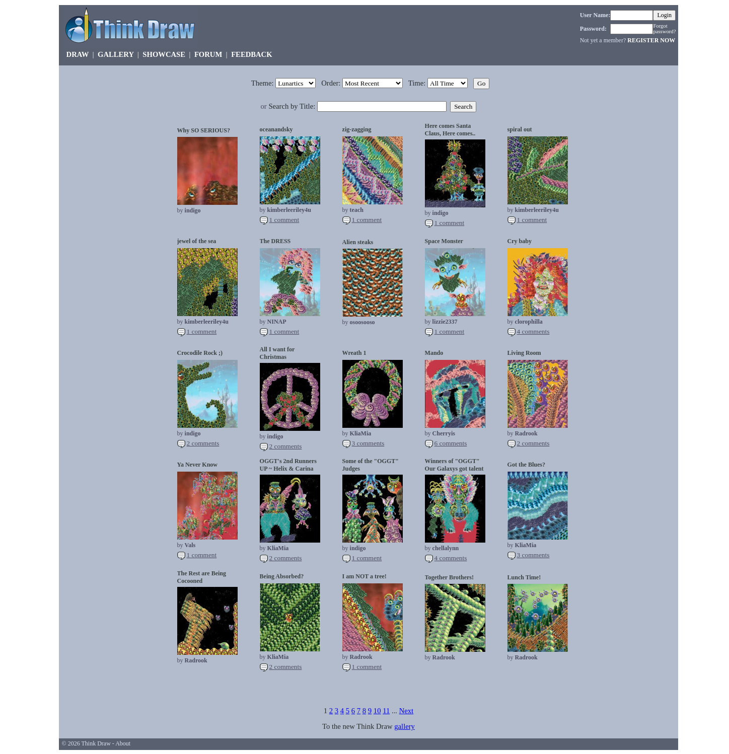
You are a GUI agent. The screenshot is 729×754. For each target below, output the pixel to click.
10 (377, 711)
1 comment (284, 219)
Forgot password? (664, 28)
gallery (404, 726)
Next (406, 711)
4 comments (533, 331)
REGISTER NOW (651, 40)
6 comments (450, 443)
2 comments (203, 443)
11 (386, 711)
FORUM (208, 54)
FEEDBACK (251, 54)
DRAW (77, 54)
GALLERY (115, 54)
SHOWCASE (163, 54)
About (122, 743)
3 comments (368, 443)
